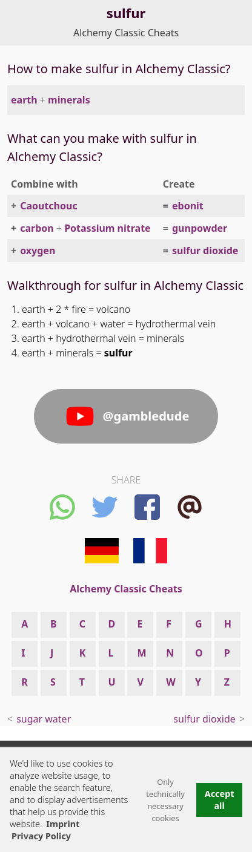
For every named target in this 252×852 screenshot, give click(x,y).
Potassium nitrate (107, 228)
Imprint (62, 824)
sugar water (43, 719)
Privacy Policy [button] (41, 836)
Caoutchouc (49, 205)
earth (24, 99)
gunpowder (199, 228)
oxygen (37, 250)
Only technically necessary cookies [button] (165, 800)
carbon (37, 228)
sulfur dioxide (205, 250)
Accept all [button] (219, 799)
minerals (69, 99)
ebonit (188, 205)
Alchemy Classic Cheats (126, 32)
